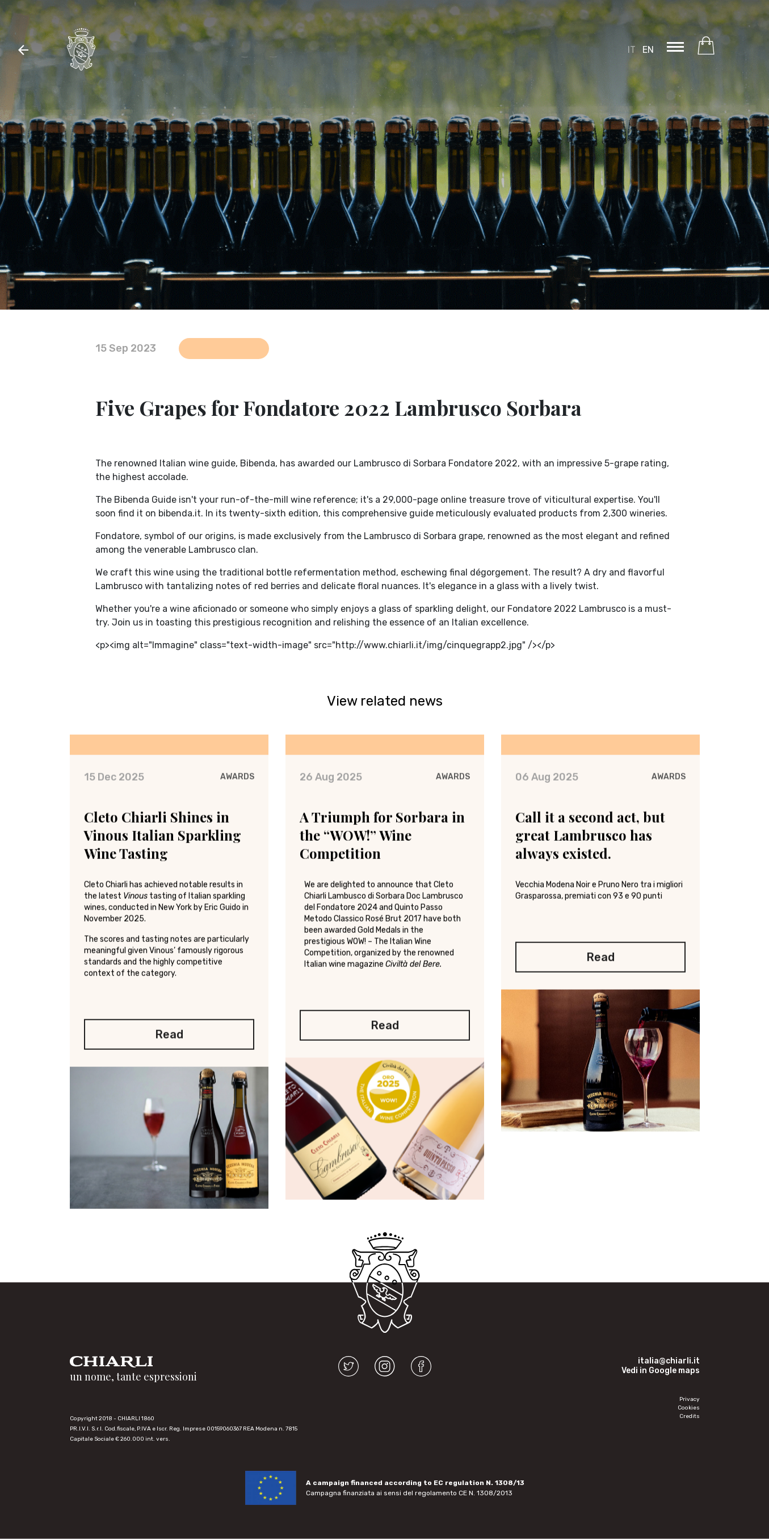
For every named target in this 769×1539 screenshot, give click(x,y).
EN (648, 49)
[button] (23, 49)
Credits (689, 1416)
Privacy (689, 1399)
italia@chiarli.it (669, 1361)
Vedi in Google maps (660, 1370)
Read (169, 1034)
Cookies (689, 1407)
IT (632, 49)
